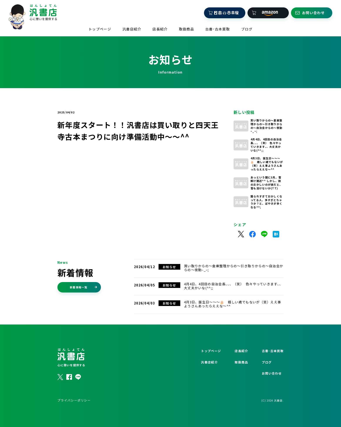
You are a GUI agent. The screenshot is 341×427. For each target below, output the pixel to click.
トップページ (100, 28)
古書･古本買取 (217, 28)
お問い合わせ (272, 384)
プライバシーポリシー (74, 411)
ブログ (246, 28)
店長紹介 (159, 28)
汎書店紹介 (131, 28)
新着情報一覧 (83, 297)
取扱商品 (186, 28)
